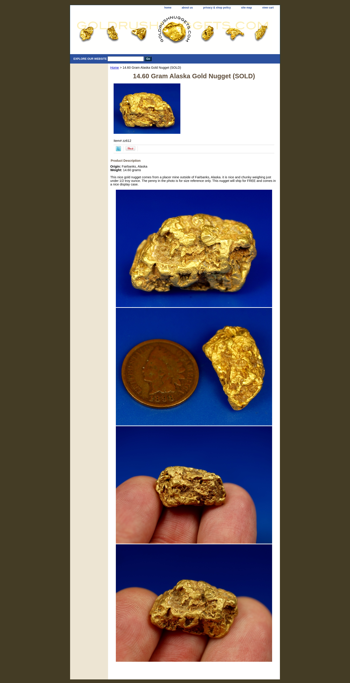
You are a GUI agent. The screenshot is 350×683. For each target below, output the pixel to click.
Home (114, 67)
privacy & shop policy (217, 7)
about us (187, 7)
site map (246, 7)
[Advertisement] (194, 667)
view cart (268, 7)
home (167, 7)
